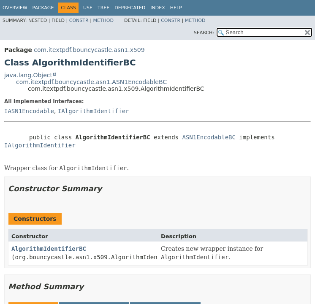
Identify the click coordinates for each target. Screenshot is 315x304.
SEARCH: (204, 32)
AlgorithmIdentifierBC (48, 248)
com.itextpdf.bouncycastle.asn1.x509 (89, 49)
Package (43, 8)
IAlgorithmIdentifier (93, 111)
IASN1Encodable (29, 111)
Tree (103, 8)
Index (157, 8)
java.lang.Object (28, 75)
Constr (79, 20)
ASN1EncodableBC (208, 137)
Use (87, 8)
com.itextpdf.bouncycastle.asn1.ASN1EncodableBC (91, 82)
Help (176, 8)
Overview (15, 8)
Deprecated (129, 8)
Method (103, 20)
